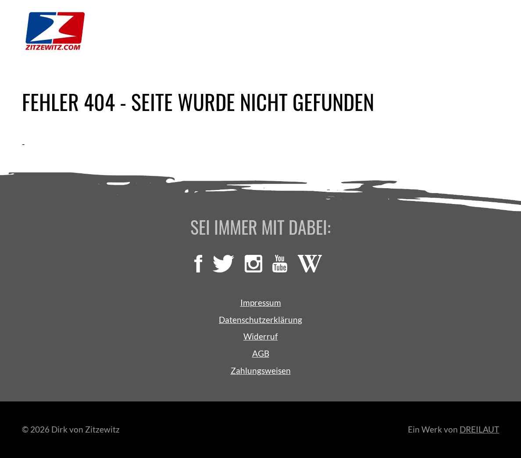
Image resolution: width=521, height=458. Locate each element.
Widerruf (260, 336)
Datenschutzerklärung (260, 320)
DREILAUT (479, 429)
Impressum (260, 302)
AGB (260, 353)
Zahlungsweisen (261, 370)
